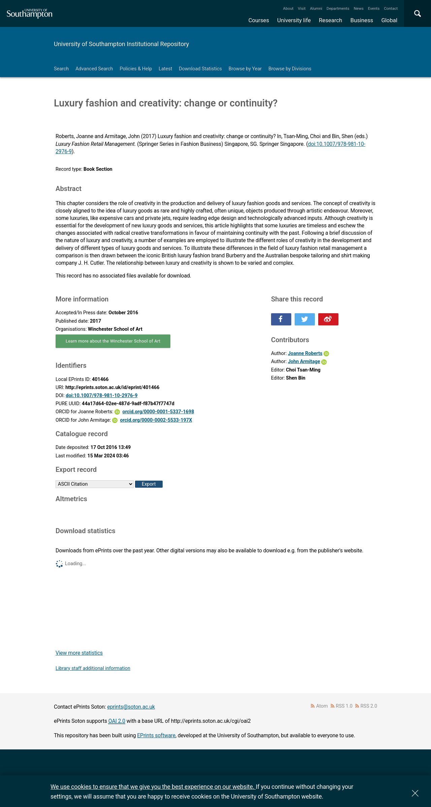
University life (294, 20)
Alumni (316, 8)
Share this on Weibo (328, 319)
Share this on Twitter (305, 319)
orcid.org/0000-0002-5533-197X (156, 420)
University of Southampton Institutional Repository (121, 43)
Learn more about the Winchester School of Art (113, 341)
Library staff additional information (93, 668)
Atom (322, 706)
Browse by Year (245, 69)
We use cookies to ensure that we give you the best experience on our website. (153, 786)
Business (362, 20)
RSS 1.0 (344, 706)
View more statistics (79, 653)
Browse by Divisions (289, 69)
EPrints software (156, 735)
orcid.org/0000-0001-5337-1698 (158, 412)
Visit (302, 8)
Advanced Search (94, 69)
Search (61, 69)
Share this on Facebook (281, 319)
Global (389, 20)
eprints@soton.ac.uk (131, 707)
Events (374, 8)
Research (330, 20)
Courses (258, 20)
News (358, 8)
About (288, 8)
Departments (338, 8)
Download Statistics (200, 69)
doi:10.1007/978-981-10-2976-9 (101, 395)
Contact (391, 8)
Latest (165, 69)
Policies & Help (136, 69)
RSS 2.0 (369, 706)
